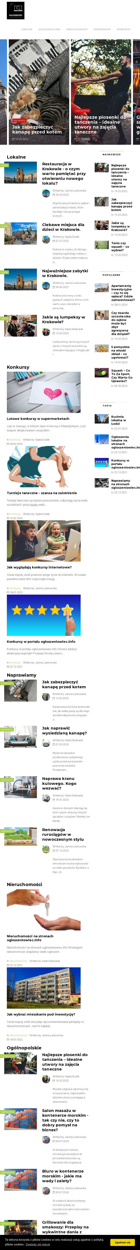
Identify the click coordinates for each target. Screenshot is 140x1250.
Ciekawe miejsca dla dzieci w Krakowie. (63, 227)
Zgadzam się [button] (122, 1242)
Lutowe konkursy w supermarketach (38, 419)
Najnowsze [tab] (112, 154)
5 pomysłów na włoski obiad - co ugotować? (120, 352)
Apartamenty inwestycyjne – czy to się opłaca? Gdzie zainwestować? (123, 293)
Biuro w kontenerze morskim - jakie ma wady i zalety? (63, 1176)
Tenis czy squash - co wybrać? (120, 247)
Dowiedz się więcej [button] (38, 1244)
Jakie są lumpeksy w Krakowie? (120, 226)
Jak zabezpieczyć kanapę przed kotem (37, 129)
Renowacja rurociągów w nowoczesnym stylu (63, 834)
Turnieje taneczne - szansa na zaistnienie (42, 493)
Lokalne (27, 29)
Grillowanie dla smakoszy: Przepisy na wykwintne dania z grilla (65, 1229)
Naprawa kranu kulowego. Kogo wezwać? (59, 783)
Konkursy (123, 29)
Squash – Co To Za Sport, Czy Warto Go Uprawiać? (122, 376)
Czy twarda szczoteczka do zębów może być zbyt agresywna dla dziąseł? (121, 323)
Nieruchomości (77, 29)
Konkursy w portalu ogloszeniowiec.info (41, 642)
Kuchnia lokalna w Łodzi (118, 420)
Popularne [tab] (111, 275)
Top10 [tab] (107, 405)
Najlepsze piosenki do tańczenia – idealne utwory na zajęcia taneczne (100, 125)
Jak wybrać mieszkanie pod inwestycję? (41, 1014)
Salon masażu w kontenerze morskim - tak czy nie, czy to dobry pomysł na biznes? (65, 1120)
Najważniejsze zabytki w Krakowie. (65, 273)
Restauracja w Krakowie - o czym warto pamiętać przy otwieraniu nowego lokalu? (64, 174)
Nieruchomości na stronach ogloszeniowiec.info (30, 938)
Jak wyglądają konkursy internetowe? (39, 567)
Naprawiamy (102, 29)
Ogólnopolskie (50, 29)
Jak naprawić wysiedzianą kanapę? (64, 730)
